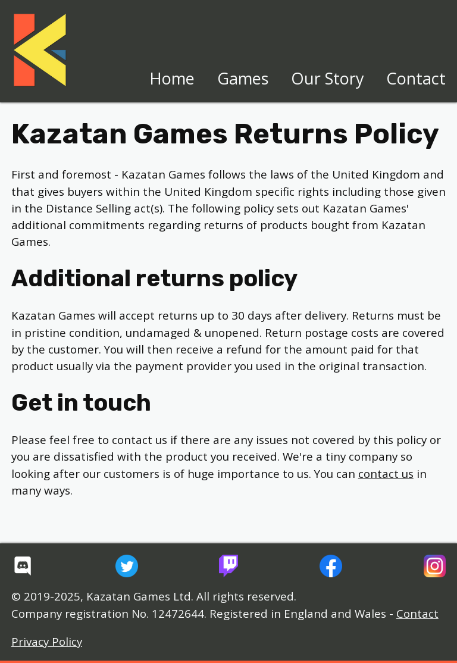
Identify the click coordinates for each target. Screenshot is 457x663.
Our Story (327, 78)
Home (172, 78)
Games (242, 78)
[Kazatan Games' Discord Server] (22, 566)
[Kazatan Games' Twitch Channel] (228, 566)
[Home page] (39, 50)
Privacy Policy (46, 641)
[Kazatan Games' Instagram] (435, 566)
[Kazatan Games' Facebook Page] (331, 566)
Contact (416, 78)
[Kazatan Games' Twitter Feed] (126, 566)
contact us (386, 473)
